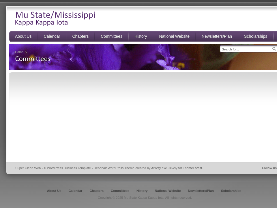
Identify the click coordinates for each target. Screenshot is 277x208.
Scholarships (231, 190)
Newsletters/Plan (201, 190)
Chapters (96, 190)
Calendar (76, 190)
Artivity (156, 168)
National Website (168, 190)
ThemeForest (192, 168)
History (142, 190)
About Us (54, 190)
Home (19, 52)
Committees (120, 190)
